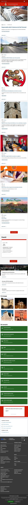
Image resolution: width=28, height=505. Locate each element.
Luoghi (15, 465)
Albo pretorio (3, 487)
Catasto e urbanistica (17, 449)
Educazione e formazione (4, 456)
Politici (2, 449)
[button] (14, 503)
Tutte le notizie (14, 232)
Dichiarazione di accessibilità (5, 491)
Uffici (1, 447)
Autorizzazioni (3, 463)
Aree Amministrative (4, 446)
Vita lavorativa (16, 447)
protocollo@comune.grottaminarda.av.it (7, 479)
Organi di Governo (3, 444)
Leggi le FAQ (16, 472)
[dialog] (14, 500)
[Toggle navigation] (1, 4)
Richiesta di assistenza (17, 473)
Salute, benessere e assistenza (5, 461)
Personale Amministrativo (4, 451)
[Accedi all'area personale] (24, 1)
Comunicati (4, 54)
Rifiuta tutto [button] (17, 501)
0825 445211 (5, 473)
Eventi (15, 463)
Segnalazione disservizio (18, 470)
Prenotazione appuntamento (18, 469)
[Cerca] (26, 4)
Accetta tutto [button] (10, 501)
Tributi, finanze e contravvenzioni (6, 459)
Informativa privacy (3, 489)
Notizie (4, 24)
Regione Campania (4, 1)
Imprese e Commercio (17, 448)
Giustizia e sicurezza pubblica (5, 458)
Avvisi (3, 184)
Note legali (2, 490)
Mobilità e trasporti (17, 451)
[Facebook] (22, 440)
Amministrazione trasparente (5, 486)
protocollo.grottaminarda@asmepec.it (6, 481)
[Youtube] (24, 440)
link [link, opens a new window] (22, 499)
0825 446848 (4, 474)
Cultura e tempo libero (17, 446)
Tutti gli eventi (13, 261)
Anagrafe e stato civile (17, 444)
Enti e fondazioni (3, 448)
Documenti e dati (3, 452)
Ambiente (2, 460)
